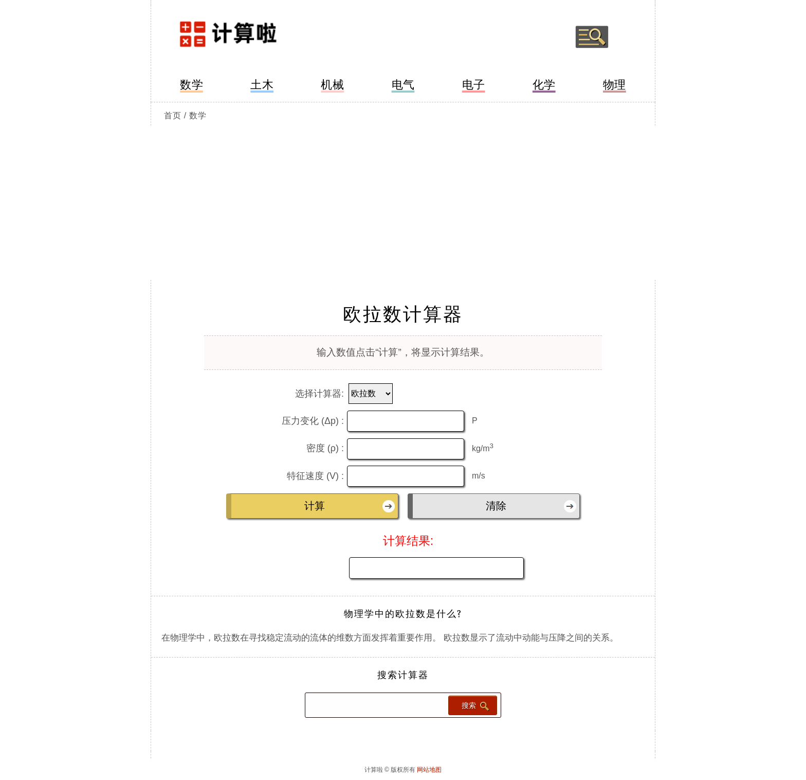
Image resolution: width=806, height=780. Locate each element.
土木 (261, 84)
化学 (544, 84)
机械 (332, 84)
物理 (614, 84)
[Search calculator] (375, 705)
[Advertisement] (403, 203)
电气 (403, 84)
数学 (191, 84)
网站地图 (429, 769)
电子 (473, 84)
